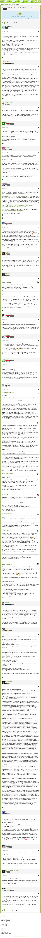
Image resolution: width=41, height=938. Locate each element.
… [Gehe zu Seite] (12, 22)
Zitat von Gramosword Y (8, 392)
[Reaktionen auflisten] (3, 57)
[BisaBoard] (2, 1)
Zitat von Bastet (6, 282)
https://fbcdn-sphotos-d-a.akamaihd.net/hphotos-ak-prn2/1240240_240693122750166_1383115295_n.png (17, 206)
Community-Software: (20, 936)
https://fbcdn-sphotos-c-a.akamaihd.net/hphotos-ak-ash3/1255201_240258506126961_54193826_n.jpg (13, 211)
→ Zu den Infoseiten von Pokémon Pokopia (20, 18)
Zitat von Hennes (6, 530)
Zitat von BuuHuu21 (7, 495)
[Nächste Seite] (16, 23)
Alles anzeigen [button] (20, 400)
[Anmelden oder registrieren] (36, 1)
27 (14, 22)
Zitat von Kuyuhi (6, 423)
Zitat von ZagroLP (7, 513)
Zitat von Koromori (7, 564)
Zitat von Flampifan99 (8, 473)
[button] (39, 1)
